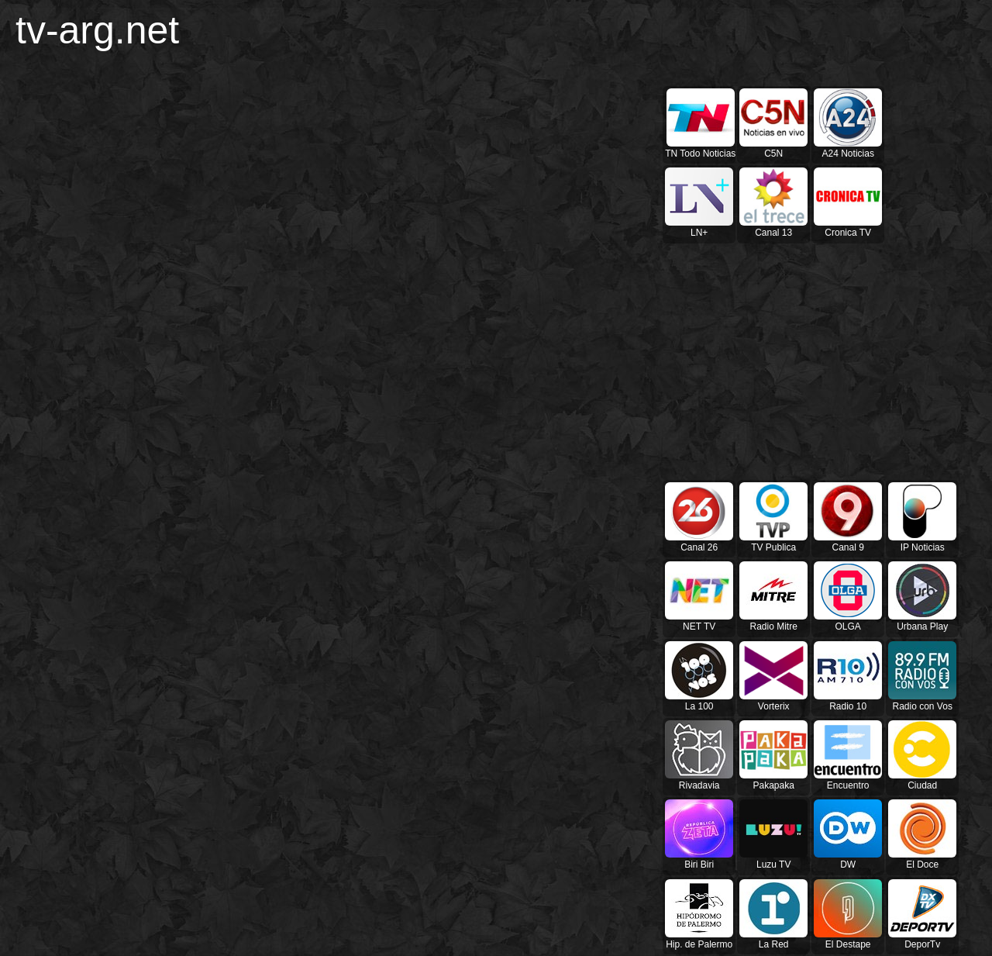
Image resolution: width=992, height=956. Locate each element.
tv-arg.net (97, 30)
